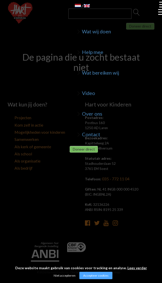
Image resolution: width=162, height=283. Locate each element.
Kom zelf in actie (20, 124)
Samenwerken (18, 137)
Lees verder (137, 268)
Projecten (15, 118)
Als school (15, 150)
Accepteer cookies (96, 275)
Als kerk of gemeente (23, 143)
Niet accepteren (65, 275)
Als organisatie (19, 156)
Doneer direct (131, 29)
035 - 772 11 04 (114, 179)
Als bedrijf (15, 162)
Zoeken (136, 14)
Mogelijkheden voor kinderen (29, 131)
